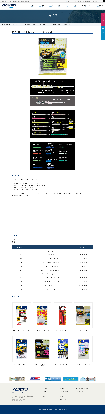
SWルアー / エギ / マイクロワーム (42, 24)
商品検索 (8, 24)
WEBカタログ (97, 1)
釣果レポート (64, 396)
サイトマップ (80, 391)
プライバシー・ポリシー (82, 388)
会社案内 (63, 388)
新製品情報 (45, 391)
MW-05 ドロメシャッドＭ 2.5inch (62, 24)
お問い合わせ (64, 394)
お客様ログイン (80, 394)
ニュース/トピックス (47, 388)
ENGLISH (70, 1)
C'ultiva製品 (27, 24)
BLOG (44, 399)
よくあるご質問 (64, 391)
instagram (87, 1)
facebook (78, 1)
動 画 (44, 396)
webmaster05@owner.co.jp (21, 1)
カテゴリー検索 (17, 24)
